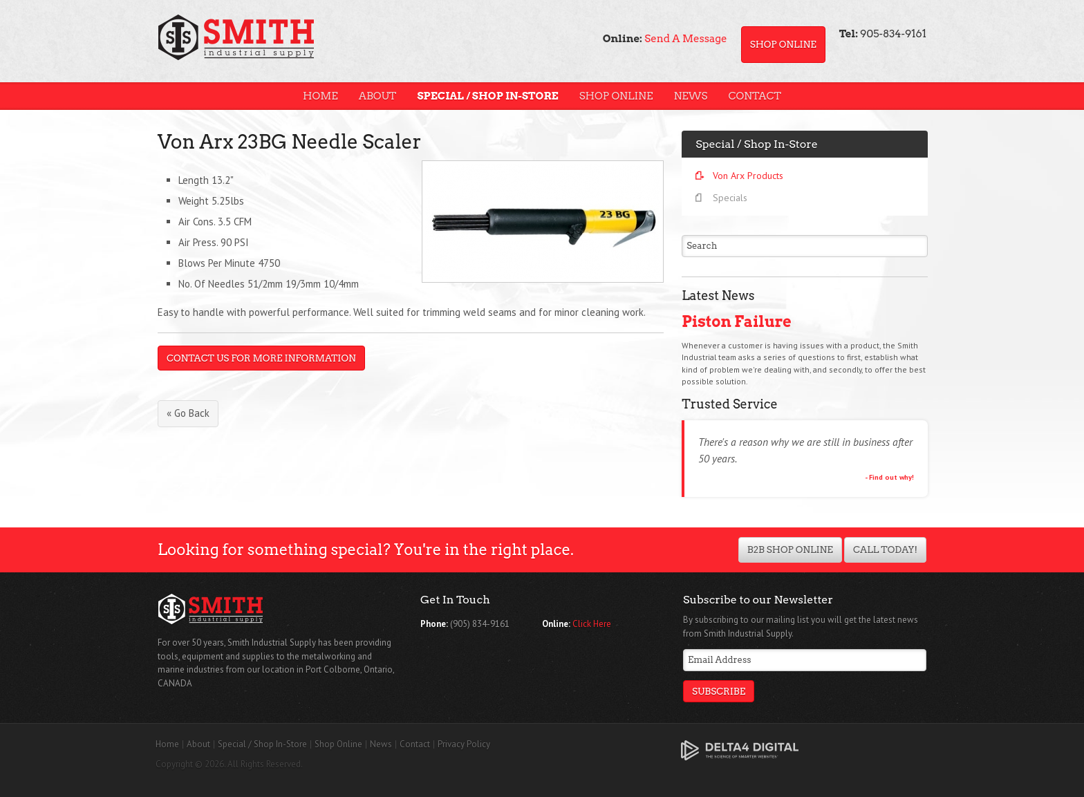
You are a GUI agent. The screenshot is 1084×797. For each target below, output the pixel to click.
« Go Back (188, 413)
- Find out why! (889, 477)
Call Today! (885, 549)
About (378, 96)
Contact (754, 96)
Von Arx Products (748, 175)
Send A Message (685, 38)
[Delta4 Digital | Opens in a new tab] (739, 750)
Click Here (591, 624)
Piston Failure (737, 321)
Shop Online (783, 44)
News (690, 96)
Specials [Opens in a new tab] (730, 197)
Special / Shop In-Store (487, 96)
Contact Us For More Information (261, 358)
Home (320, 96)
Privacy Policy (464, 744)
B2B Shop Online (790, 549)
